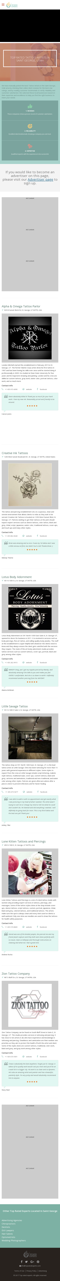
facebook (42, 389)
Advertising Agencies (12, 1220)
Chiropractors (8, 1223)
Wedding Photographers (14, 1240)
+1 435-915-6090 (9, 389)
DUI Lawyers (8, 1230)
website (27, 389)
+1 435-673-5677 (10, 792)
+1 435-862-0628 (9, 536)
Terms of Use (19, 1271)
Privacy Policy (31, 1271)
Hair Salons (7, 1233)
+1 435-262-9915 (9, 662)
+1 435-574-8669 (9, 927)
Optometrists (8, 1237)
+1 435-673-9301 (9, 1057)
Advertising (43, 1271)
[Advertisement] (30, 26)
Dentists (6, 1227)
